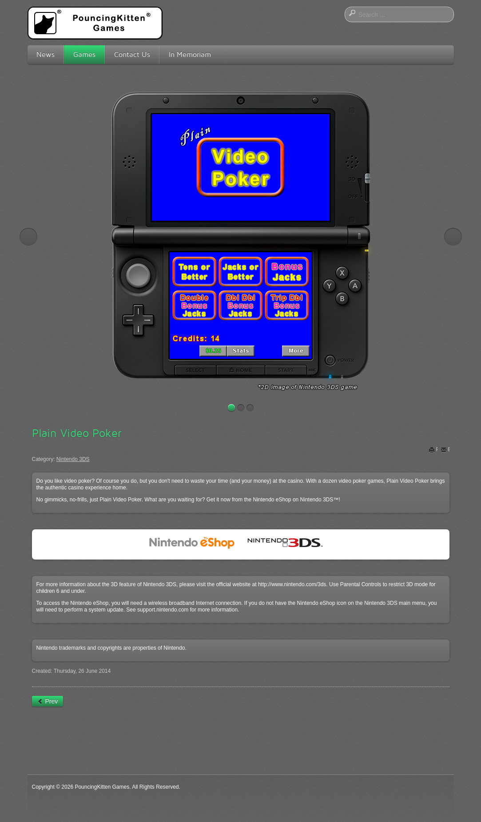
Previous (28, 237)
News (45, 54)
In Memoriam (190, 54)
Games (84, 54)
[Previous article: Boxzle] (48, 701)
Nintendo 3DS (73, 459)
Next (453, 237)
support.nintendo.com (162, 610)
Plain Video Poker (77, 433)
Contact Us (132, 54)
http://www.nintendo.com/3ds (292, 584)
